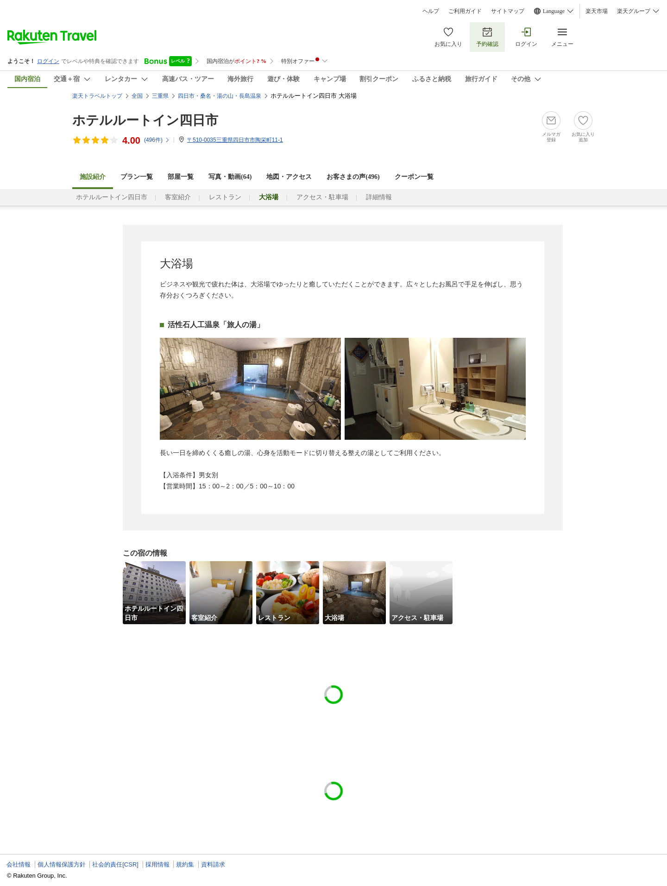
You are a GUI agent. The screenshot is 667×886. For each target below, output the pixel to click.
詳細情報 (379, 197)
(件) (157, 140)
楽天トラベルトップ (97, 96)
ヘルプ (430, 11)
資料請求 (213, 864)
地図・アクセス (289, 176)
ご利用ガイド (465, 11)
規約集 (185, 864)
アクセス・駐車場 (322, 197)
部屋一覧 (181, 176)
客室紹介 (178, 197)
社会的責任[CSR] (115, 864)
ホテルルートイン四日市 (145, 120)
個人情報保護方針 (62, 864)
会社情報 (18, 864)
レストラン (225, 197)
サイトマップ (507, 11)
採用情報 (157, 864)
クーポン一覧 (414, 176)
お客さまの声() (353, 176)
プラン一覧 (136, 176)
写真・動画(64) (230, 176)
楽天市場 (596, 11)
